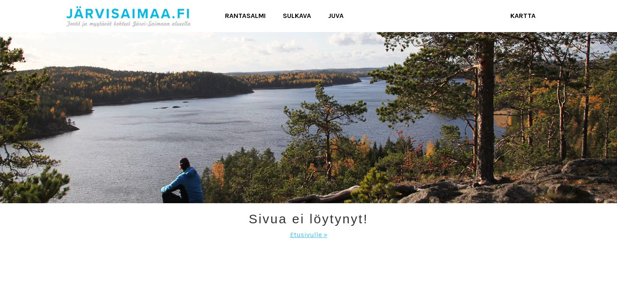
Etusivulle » (308, 235)
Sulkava (297, 16)
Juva (336, 16)
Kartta (523, 16)
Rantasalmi (245, 16)
